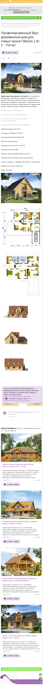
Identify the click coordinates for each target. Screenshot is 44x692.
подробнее (6, 480)
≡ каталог (5, 2)
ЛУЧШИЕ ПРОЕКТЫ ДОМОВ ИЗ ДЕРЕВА (15, 125)
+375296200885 (11, 10)
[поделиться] (3, 58)
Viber (28, 10)
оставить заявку (11, 53)
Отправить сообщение (21, 12)
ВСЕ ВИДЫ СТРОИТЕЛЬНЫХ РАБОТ (14, 115)
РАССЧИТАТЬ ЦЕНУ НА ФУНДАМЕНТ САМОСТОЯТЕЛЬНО (14, 120)
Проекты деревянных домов (16, 23)
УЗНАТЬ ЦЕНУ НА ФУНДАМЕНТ (12, 110)
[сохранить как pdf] (14, 58)
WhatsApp (23, 10)
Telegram (33, 10)
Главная (3, 23)
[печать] (8, 58)
